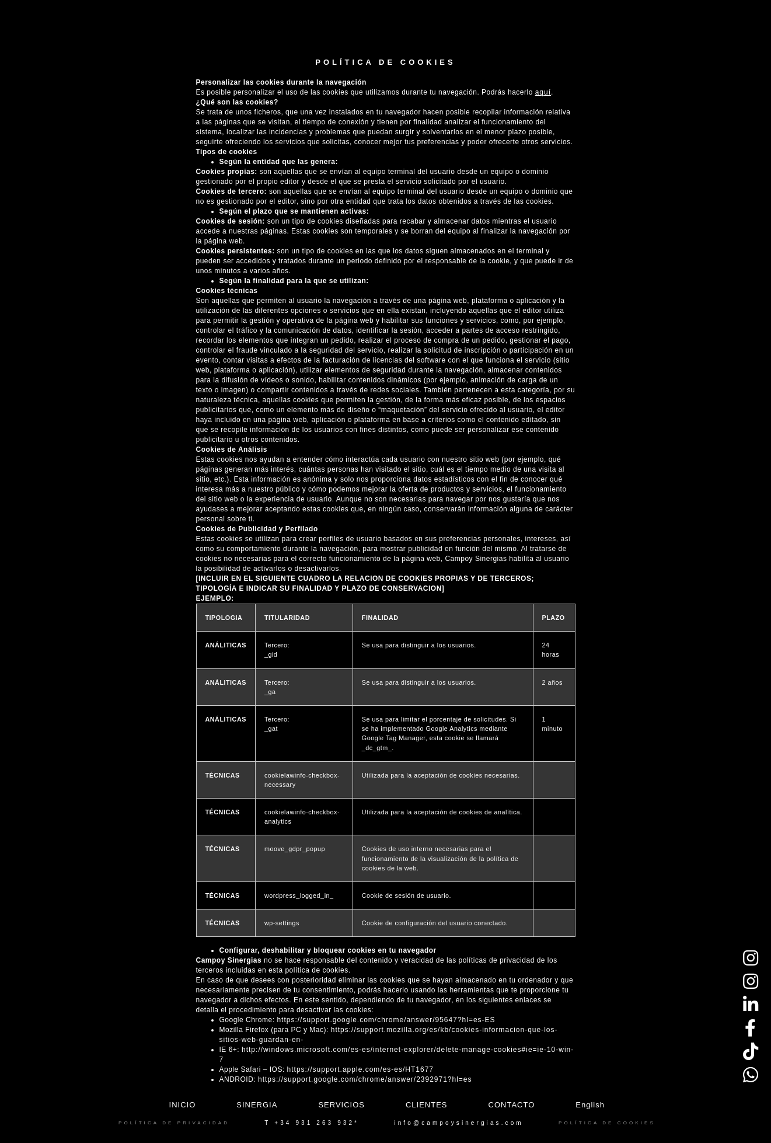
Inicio (182, 1104)
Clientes (427, 1104)
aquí (543, 92)
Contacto (512, 1104)
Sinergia (256, 1104)
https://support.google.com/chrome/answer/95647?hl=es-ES (386, 1020)
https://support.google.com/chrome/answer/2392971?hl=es (365, 1079)
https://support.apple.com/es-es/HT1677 (360, 1069)
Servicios (341, 1104)
